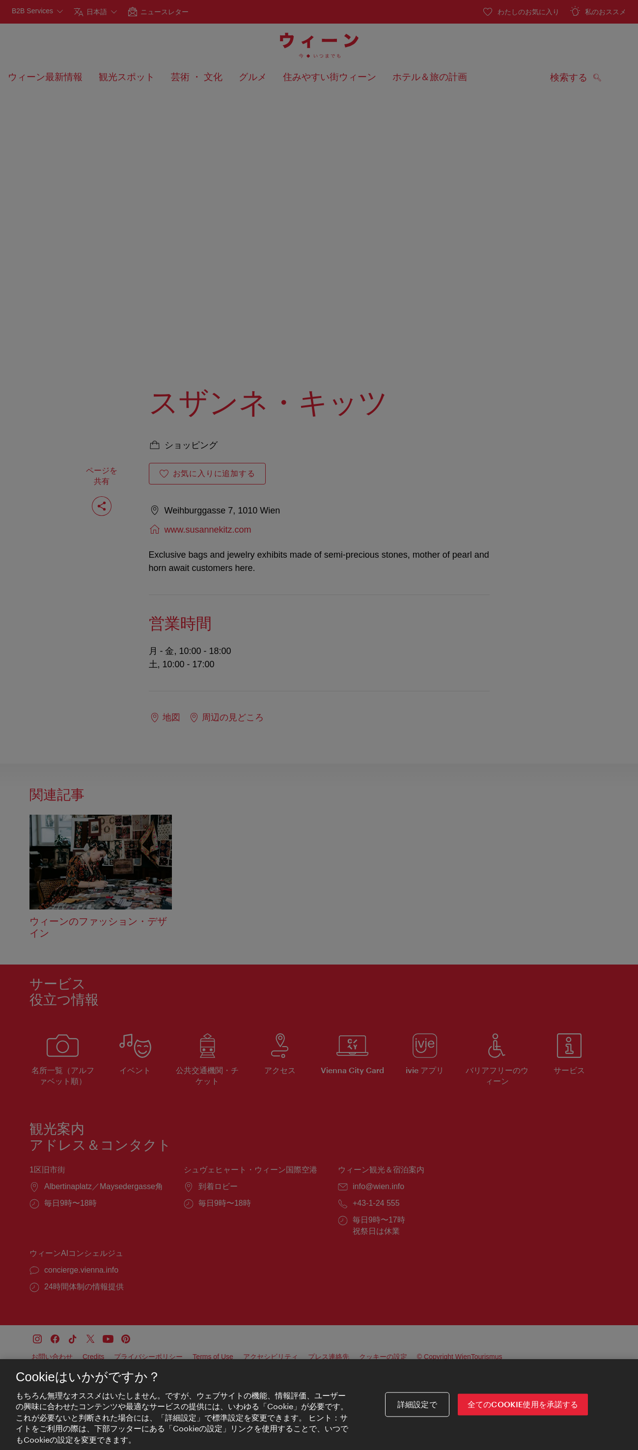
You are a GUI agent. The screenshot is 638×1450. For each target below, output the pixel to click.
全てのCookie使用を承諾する (523, 1413)
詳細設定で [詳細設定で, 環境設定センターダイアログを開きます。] (417, 1413)
